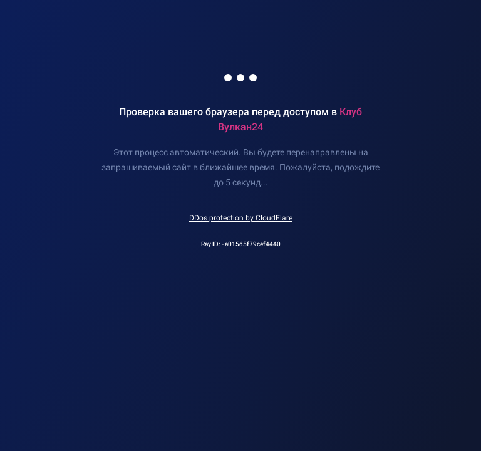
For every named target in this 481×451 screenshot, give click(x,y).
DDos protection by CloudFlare (240, 218)
